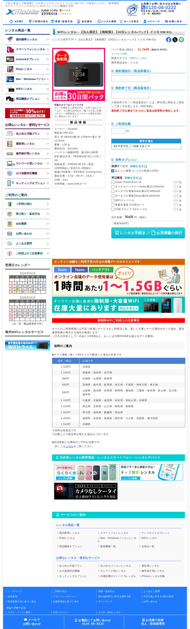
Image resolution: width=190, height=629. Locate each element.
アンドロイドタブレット (156, 532)
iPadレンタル (67, 538)
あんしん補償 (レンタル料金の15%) (137, 170)
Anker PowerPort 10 (128, 182)
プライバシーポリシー (64, 596)
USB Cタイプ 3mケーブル (131, 209)
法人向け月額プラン (70, 565)
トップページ (15, 591)
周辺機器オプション (70, 546)
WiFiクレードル (124, 200)
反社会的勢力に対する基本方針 (114, 596)
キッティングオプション (73, 576)
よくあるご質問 (151, 591)
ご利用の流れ (60, 591)
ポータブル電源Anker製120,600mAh (138, 191)
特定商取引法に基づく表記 (22, 601)
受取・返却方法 (106, 591)
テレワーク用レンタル (113, 570)
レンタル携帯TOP (63, 39)
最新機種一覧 (108, 546)
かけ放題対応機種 (69, 570)
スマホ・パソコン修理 (19, 612)
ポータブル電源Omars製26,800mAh (137, 195)
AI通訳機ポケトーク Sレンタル (118, 576)
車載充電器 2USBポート (130, 204)
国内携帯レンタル (69, 532)
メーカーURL (119, 53)
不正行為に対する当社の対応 (158, 596)
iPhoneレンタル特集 (153, 576)
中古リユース (59, 612)
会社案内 (12, 596)
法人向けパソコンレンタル (115, 565)
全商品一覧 (148, 546)
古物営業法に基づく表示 (66, 601)
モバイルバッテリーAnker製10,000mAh (139, 186)
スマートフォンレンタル (114, 532)
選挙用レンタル (151, 565)
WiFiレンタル (149, 538)
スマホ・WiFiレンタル (109, 612)
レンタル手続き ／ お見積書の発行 (148, 233)
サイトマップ (105, 601)
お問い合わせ (150, 601)
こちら (70, 446)
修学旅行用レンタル (153, 570)
